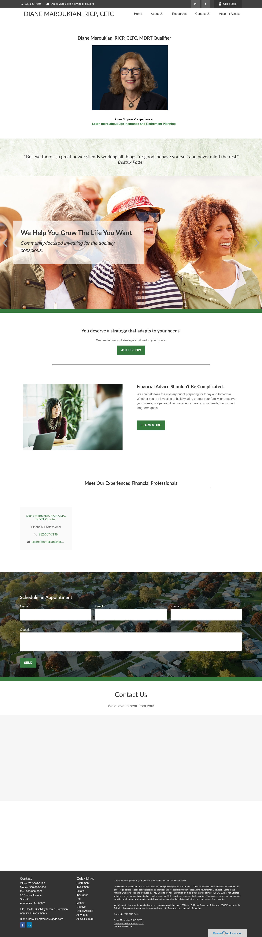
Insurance (82, 894)
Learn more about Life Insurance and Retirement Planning (134, 123)
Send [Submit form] (28, 662)
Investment (82, 886)
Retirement (82, 882)
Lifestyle (81, 906)
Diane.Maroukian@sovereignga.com (70, 3)
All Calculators (84, 918)
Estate (80, 890)
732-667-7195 (30, 3)
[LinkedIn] (195, 4)
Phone (175, 606)
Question (26, 629)
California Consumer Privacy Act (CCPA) (209, 905)
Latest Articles (84, 910)
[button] (138, 13)
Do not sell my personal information (184, 908)
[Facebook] (205, 4)
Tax (78, 898)
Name (24, 606)
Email (99, 606)
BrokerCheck (180, 881)
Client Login (228, 4)
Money (80, 902)
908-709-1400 (37, 887)
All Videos (82, 914)
